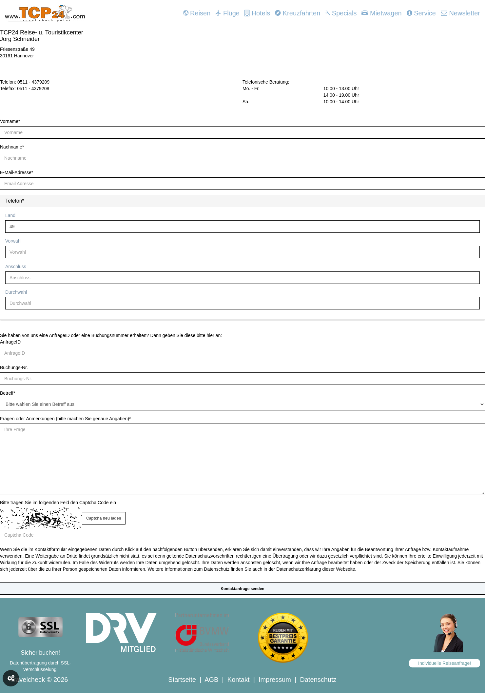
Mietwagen (381, 13)
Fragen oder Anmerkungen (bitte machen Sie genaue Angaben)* (65, 418)
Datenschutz (318, 679)
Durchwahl (16, 292)
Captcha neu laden (103, 518)
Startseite (182, 679)
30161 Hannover (17, 55)
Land (10, 215)
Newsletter (460, 13)
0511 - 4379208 (33, 88)
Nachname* (12, 146)
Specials (341, 13)
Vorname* (10, 121)
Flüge (227, 13)
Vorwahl (13, 241)
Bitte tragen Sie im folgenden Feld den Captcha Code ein (58, 502)
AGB (211, 679)
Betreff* (7, 393)
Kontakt (238, 679)
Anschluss (15, 266)
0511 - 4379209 (33, 82)
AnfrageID (10, 342)
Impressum (275, 679)
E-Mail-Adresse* (16, 172)
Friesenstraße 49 (17, 49)
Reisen (197, 13)
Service (421, 13)
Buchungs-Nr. (14, 367)
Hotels (257, 13)
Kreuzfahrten (297, 13)
